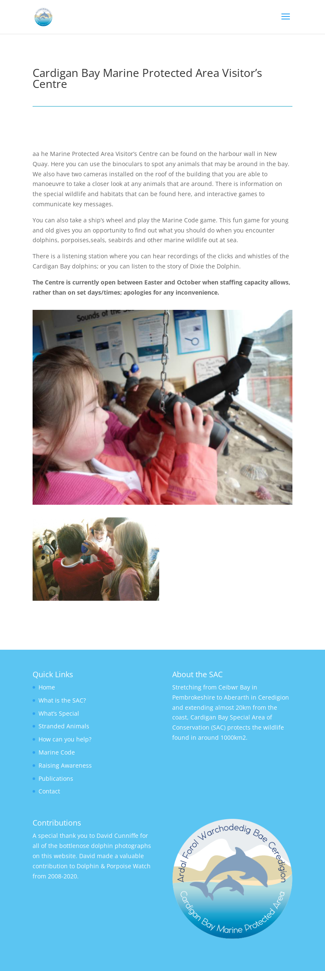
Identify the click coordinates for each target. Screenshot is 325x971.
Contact (49, 791)
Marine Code (57, 752)
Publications (56, 778)
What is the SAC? (62, 700)
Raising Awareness (65, 765)
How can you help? (65, 739)
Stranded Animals (64, 726)
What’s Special (59, 713)
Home (47, 687)
